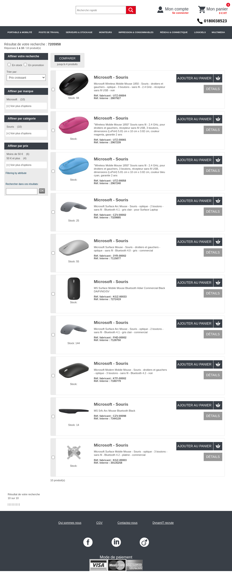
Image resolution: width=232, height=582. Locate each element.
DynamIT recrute (163, 522)
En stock (17, 65)
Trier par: (12, 71)
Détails (213, 89)
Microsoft (12, 99)
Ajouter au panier (195, 78)
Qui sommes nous (69, 522)
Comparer (67, 58)
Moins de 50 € (15, 154)
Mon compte (177, 10)
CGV (99, 522)
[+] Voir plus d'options (19, 106)
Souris (10, 126)
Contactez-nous (128, 522)
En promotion (36, 65)
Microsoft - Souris (111, 77)
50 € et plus (13, 158)
